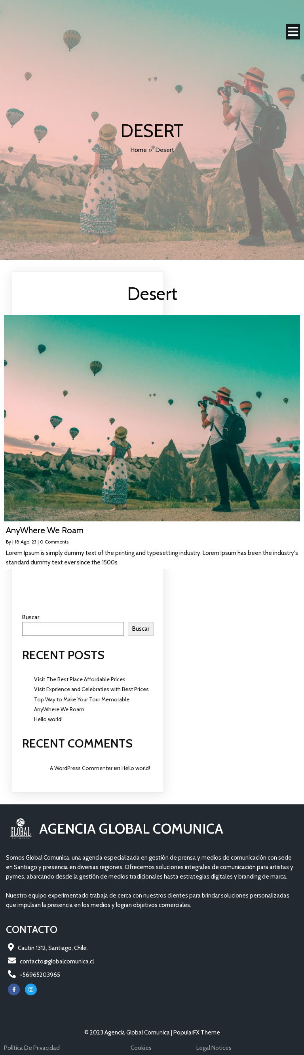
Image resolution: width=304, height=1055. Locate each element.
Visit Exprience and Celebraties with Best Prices (91, 689)
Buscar (30, 617)
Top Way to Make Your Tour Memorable (81, 699)
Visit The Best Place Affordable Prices (79, 679)
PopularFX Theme (196, 1032)
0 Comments (54, 542)
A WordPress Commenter (81, 768)
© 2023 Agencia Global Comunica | (128, 1032)
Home (138, 150)
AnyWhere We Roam (59, 709)
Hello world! (48, 719)
